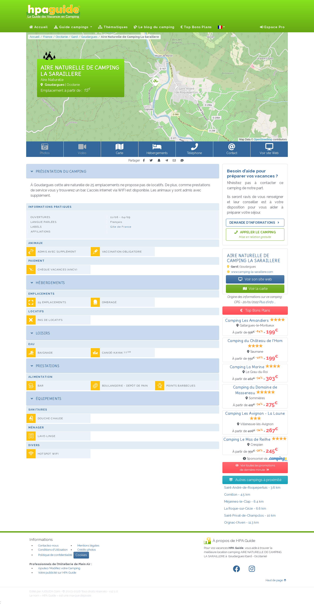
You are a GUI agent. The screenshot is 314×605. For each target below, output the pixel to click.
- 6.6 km (245, 508)
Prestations (45, 366)
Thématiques (113, 27)
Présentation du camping (58, 171)
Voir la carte (255, 289)
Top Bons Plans (196, 27)
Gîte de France (120, 226)
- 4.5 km (237, 494)
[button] (221, 27)
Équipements (46, 398)
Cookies (81, 555)
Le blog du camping (154, 27)
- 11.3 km (241, 522)
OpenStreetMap (263, 139)
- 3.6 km (252, 487)
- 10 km (250, 515)
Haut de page (276, 580)
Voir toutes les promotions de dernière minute (255, 467)
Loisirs (40, 333)
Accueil (38, 27)
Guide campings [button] (72, 27)
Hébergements (48, 282)
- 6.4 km (244, 501)
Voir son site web (255, 279)
